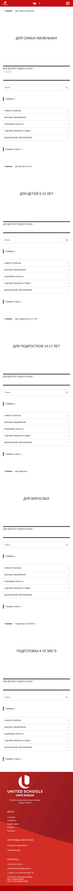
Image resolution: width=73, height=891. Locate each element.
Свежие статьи (13, 149)
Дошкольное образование (18, 137)
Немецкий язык (13, 850)
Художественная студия (17, 131)
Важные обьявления (15, 117)
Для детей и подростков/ (17, 68)
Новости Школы (12, 111)
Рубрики (10, 99)
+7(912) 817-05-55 (14, 864)
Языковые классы (13, 124)
